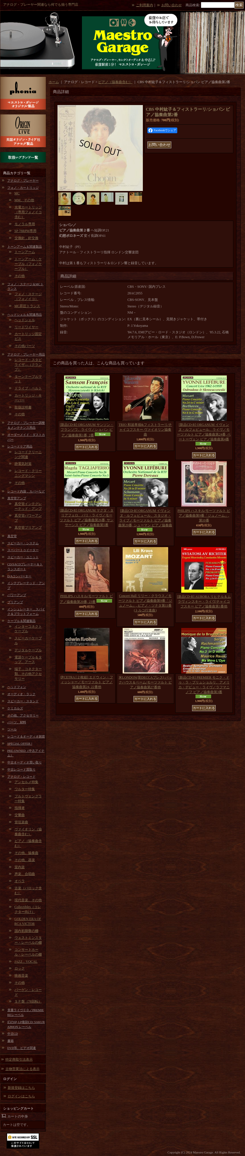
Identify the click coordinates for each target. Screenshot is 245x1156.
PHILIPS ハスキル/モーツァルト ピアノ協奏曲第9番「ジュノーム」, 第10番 (204, 515)
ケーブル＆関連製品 (21, 621)
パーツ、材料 (16, 722)
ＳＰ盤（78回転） (28, 1001)
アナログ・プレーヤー (23, 180)
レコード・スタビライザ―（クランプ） (28, 364)
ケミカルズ (15, 708)
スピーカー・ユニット (23, 557)
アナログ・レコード (21, 776)
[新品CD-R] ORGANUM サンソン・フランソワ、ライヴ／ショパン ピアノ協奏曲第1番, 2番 (87, 430)
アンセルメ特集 (26, 782)
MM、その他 (24, 200)
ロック (20, 968)
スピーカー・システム (23, 543)
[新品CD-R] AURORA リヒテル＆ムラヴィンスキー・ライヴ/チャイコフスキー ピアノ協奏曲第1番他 (204, 601)
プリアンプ (15, 602)
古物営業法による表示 (22, 1069)
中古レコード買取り (21, 769)
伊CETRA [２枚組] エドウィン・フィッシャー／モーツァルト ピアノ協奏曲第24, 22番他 (86, 682)
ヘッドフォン (16, 687)
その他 (20, 276)
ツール (12, 729)
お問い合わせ (171, 5)
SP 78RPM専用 (25, 231)
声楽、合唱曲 (25, 874)
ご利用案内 (144, 5)
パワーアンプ (16, 595)
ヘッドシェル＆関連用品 (24, 314)
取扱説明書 (23, 407)
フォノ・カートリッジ (23, 187)
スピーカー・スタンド (23, 701)
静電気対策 (23, 464)
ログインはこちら (21, 1096)
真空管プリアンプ (28, 527)
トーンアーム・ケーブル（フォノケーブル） (28, 264)
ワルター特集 (25, 789)
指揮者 (20, 808)
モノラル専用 (25, 224)
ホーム (54, 82)
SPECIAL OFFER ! (19, 743)
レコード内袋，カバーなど (26, 491)
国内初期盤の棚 (26, 931)
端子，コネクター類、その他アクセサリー (28, 674)
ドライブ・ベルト (28, 388)
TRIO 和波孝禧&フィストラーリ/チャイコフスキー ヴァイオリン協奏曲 (145, 429)
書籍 (10, 1040)
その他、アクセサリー (23, 715)
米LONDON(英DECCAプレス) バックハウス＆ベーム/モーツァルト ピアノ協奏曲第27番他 (145, 682)
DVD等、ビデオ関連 (21, 1048)
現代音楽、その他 (28, 900)
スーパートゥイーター (23, 550)
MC (17, 193)
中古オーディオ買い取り (24, 762)
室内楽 (20, 867)
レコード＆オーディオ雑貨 (26, 736)
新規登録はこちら (21, 1088)
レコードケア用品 (19, 446)
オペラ (20, 881)
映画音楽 (21, 976)
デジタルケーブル (28, 650)
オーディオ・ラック (21, 694)
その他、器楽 (25, 860)
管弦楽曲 (21, 822)
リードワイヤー (26, 327)
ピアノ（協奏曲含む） (115, 82)
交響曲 (20, 815)
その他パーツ (25, 346)
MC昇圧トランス (27, 306)
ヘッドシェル (25, 320)
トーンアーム (25, 252)
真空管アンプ (16, 498)
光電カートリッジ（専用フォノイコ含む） (28, 212)
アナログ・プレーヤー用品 (26, 354)
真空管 (12, 536)
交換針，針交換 (26, 238)
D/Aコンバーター (19, 576)
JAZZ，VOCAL (26, 962)
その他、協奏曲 (26, 853)
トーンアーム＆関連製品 (24, 246)
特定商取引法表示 (19, 1059)
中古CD (12, 1033)
